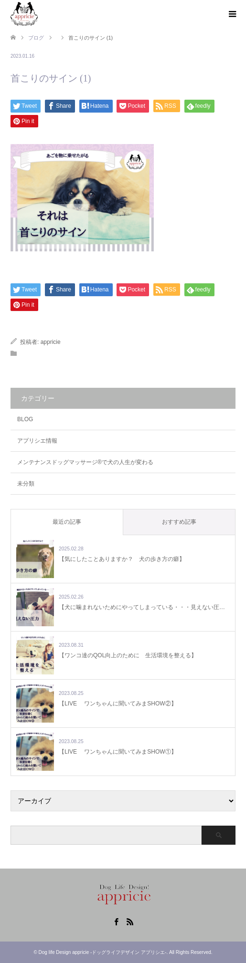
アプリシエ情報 (37, 440)
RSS (130, 921)
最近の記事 (67, 521)
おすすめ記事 (179, 521)
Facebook (116, 921)
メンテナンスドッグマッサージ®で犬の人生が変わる (85, 462)
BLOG (25, 419)
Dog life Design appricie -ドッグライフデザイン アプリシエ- (103, 952)
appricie (51, 342)
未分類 (25, 483)
